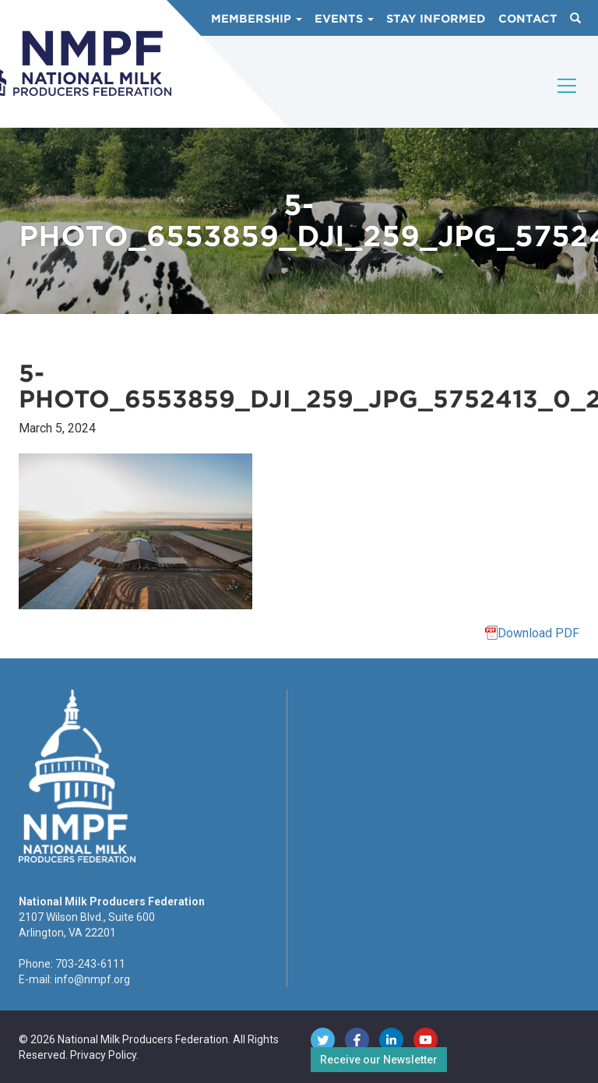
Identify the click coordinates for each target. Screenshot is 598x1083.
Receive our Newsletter (379, 1059)
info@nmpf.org (92, 979)
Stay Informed (436, 18)
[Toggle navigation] (567, 99)
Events (344, 18)
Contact (528, 18)
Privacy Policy (103, 1055)
